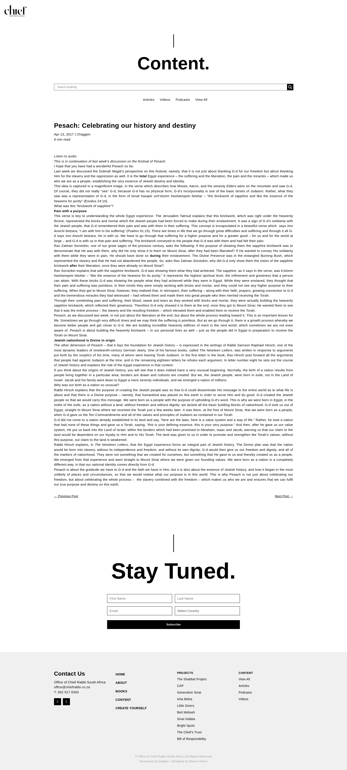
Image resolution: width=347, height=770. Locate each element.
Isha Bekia (184, 699)
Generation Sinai (189, 692)
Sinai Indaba (186, 719)
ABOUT (121, 682)
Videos (165, 99)
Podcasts (183, 99)
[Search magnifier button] (290, 87)
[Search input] (172, 87)
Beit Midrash (186, 712)
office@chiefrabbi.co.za (72, 687)
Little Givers (185, 705)
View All (201, 99)
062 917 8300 (68, 692)
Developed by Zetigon (154, 761)
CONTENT (123, 699)
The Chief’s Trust (189, 732)
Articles (148, 99)
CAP (180, 686)
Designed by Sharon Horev (189, 761)
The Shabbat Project (191, 679)
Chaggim (84, 134)
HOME (120, 674)
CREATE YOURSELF (131, 708)
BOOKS (121, 691)
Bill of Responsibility (191, 739)
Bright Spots (186, 725)
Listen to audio (65, 156)
